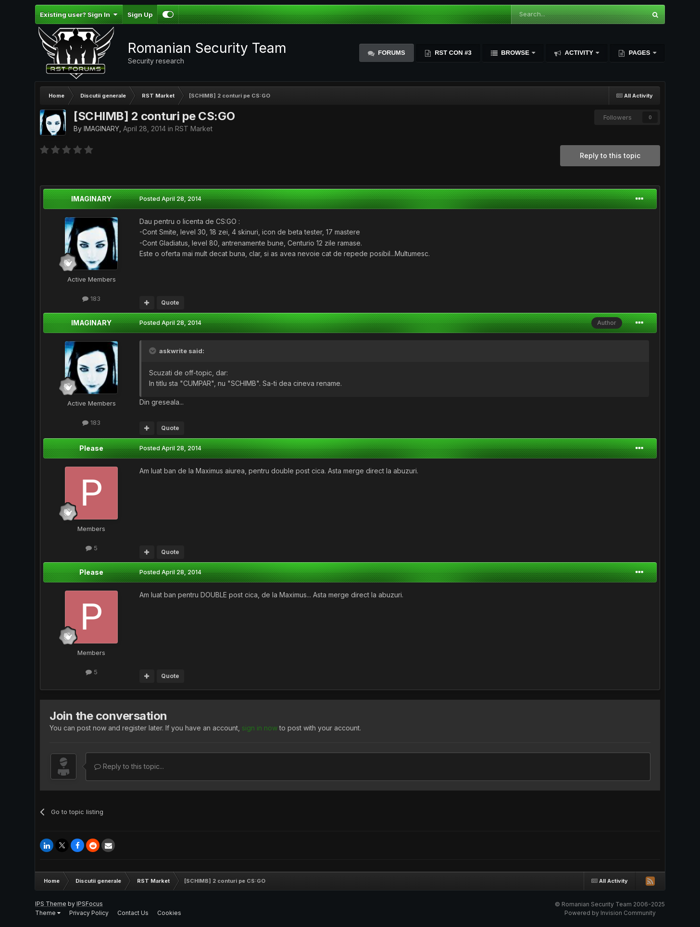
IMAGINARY (101, 128)
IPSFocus (89, 903)
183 (91, 298)
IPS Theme (50, 903)
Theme (48, 912)
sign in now (259, 728)
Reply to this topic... (129, 766)
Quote (170, 302)
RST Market (193, 128)
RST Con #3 (452, 52)
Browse (515, 52)
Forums (390, 52)
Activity (579, 52)
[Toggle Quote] (153, 351)
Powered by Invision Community (610, 912)
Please (91, 448)
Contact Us (133, 912)
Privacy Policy (89, 912)
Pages (639, 52)
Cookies (169, 912)
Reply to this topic (610, 155)
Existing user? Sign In (78, 14)
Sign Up (139, 14)
